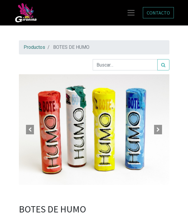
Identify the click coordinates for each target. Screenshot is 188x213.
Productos (34, 47)
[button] (30, 129)
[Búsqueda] (163, 64)
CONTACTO (158, 13)
